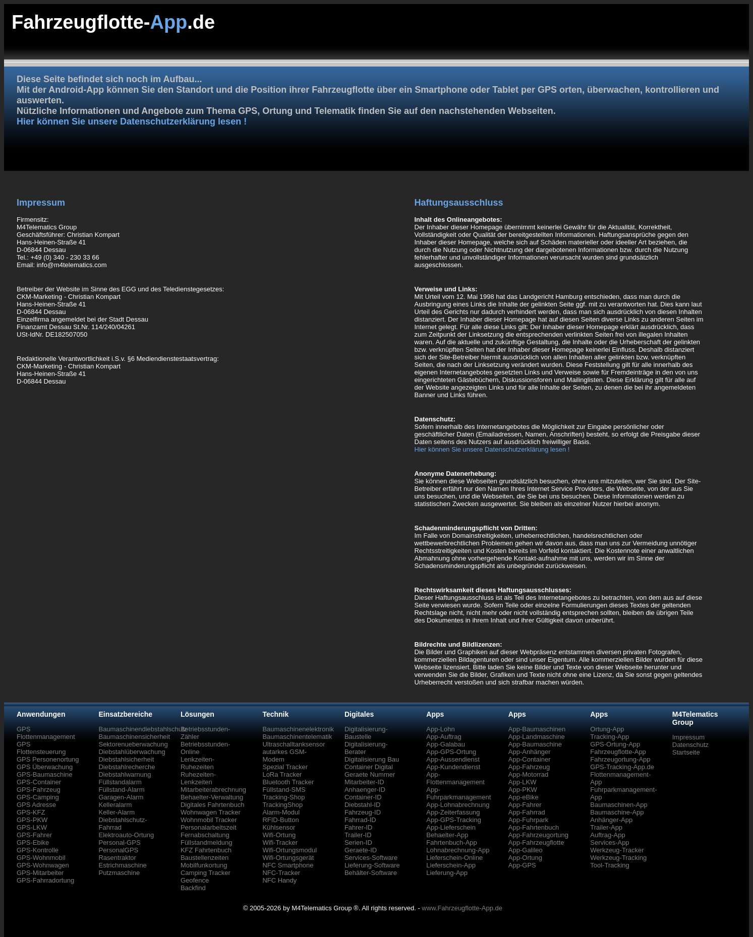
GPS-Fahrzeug (39, 789)
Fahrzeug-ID (362, 812)
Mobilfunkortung (204, 865)
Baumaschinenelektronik (298, 729)
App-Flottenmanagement (455, 778)
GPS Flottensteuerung (41, 748)
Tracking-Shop (283, 797)
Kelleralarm (115, 804)
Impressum (688, 737)
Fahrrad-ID (360, 820)
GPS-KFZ (31, 812)
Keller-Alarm (116, 812)
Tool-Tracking (609, 865)
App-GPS (522, 865)
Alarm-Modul (281, 812)
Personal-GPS (119, 842)
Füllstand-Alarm (121, 789)
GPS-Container (39, 782)
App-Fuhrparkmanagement (458, 793)
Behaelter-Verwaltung (212, 797)
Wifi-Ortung (279, 835)
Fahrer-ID (358, 827)
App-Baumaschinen (536, 729)
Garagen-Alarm (120, 797)
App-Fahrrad (526, 812)
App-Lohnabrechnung (457, 804)
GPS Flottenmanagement (46, 732)
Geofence (195, 880)
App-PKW (522, 789)
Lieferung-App (447, 873)
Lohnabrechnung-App (457, 850)
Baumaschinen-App (618, 804)
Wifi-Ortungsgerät (288, 857)
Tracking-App (609, 736)
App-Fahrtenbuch (533, 827)
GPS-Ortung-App (615, 744)
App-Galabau (445, 744)
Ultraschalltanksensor (293, 744)
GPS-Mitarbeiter (40, 873)
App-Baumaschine (535, 744)
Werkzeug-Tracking (618, 857)
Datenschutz (690, 744)
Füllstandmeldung (207, 842)
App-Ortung (525, 857)
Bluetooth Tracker (288, 782)
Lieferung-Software (372, 865)
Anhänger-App (611, 820)
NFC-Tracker (281, 873)
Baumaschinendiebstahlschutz (142, 729)
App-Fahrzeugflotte (536, 842)
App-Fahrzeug (529, 767)
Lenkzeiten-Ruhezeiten (197, 763)
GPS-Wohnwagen (43, 865)
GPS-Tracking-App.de (622, 767)
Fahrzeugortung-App (620, 759)
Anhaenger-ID (364, 789)
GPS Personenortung (48, 759)
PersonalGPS (118, 850)
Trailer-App (606, 827)
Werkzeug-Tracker (617, 850)
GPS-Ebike (33, 842)
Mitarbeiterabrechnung (213, 789)
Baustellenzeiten (204, 857)
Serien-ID (358, 842)
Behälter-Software (370, 873)
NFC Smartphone (287, 865)
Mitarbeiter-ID (364, 782)
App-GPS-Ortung (451, 752)
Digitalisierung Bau (371, 759)
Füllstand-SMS (283, 789)
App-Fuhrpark (528, 820)
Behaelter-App (447, 835)
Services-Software (370, 857)
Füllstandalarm (119, 782)
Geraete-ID (360, 850)
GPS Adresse (36, 804)
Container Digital (368, 767)
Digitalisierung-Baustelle (366, 732)
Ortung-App (607, 729)
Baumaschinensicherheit (134, 736)
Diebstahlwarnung (124, 774)
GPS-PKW (32, 820)
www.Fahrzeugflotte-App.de (462, 908)
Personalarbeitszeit (209, 827)
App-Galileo (525, 850)
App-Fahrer (525, 804)
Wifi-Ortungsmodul (289, 850)
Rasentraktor (117, 857)
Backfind (193, 888)
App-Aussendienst (453, 759)
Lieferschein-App (451, 865)
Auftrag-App (607, 835)
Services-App (609, 842)
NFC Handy (279, 880)
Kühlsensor (278, 827)
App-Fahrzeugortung (538, 835)
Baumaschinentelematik (297, 736)
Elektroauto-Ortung (126, 835)
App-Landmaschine (536, 736)
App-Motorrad (528, 774)
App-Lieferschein (451, 827)
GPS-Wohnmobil (41, 857)
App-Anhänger (529, 752)
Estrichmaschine (122, 865)
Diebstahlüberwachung (131, 752)
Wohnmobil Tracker (209, 820)
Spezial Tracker (285, 767)
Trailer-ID (358, 835)
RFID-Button (280, 820)
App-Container (529, 759)
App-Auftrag (443, 736)
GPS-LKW (32, 827)
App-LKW (522, 782)
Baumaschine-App (617, 812)
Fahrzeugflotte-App (618, 752)
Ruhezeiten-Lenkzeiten (198, 778)
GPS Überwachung (45, 767)
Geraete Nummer (369, 774)
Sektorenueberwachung (132, 744)
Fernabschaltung (205, 835)
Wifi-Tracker (280, 842)
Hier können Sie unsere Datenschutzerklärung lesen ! (132, 121)
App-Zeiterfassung (453, 812)
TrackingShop (282, 804)
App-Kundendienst (453, 767)
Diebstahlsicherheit (126, 759)
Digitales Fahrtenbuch (212, 804)
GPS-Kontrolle (38, 850)
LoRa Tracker (282, 774)
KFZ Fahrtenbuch (206, 850)
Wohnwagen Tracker (211, 812)
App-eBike (523, 797)
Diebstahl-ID (362, 804)
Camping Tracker (205, 873)
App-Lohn (440, 729)
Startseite (686, 752)
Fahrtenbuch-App (451, 842)
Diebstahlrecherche (126, 767)
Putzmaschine (119, 873)
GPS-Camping (38, 797)
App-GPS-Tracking (453, 820)
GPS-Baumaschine (45, 774)
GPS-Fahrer (34, 835)
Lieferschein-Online (454, 857)
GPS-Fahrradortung (45, 880)
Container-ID (363, 797)
